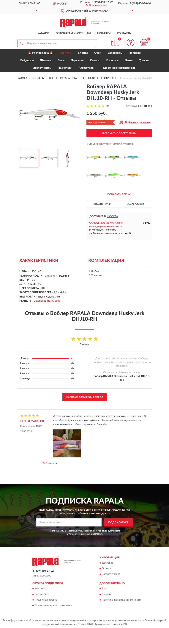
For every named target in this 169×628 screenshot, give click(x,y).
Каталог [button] (43, 33)
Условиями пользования (81, 534)
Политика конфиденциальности (121, 600)
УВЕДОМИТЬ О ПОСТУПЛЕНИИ (119, 133)
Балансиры (115, 53)
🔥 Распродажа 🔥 (40, 53)
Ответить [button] (49, 463)
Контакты (124, 33)
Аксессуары (86, 67)
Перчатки (77, 60)
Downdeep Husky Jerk (47, 301)
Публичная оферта (46, 600)
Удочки (144, 60)
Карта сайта (42, 594)
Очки (97, 53)
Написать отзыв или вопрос (84, 397)
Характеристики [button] (103, 204)
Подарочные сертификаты (118, 67)
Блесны (83, 53)
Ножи (129, 60)
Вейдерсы (27, 60)
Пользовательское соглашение (53, 605)
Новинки (104, 33)
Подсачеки (65, 67)
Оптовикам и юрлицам (73, 33)
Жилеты (45, 60)
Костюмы (112, 60)
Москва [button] (112, 216)
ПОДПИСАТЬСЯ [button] (118, 522)
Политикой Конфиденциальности (103, 531)
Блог (105, 589)
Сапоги (94, 60)
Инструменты (42, 67)
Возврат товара (111, 574)
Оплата (106, 568)
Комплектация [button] (135, 204)
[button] (96, 5)
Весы (61, 60)
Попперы (135, 53)
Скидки (106, 594)
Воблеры (65, 53)
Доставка (107, 563)
